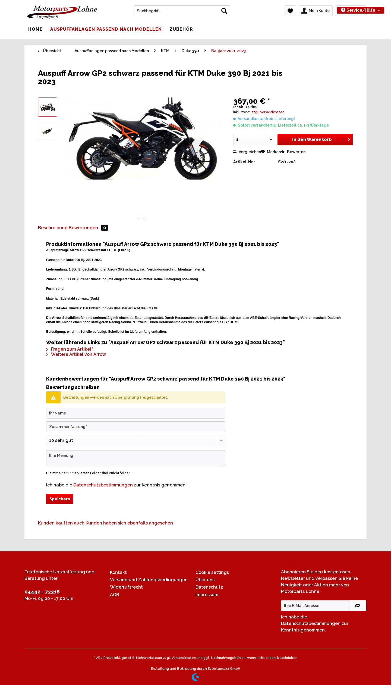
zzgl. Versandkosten (267, 112)
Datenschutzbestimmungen (103, 485)
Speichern (59, 499)
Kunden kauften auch (61, 523)
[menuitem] (182, 13)
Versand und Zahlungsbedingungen (149, 579)
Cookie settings (212, 572)
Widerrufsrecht (126, 587)
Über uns (205, 579)
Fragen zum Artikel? (69, 349)
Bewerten (293, 152)
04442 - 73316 (42, 592)
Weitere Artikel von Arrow (76, 354)
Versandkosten (184, 658)
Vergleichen (247, 152)
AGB (114, 594)
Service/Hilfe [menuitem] (358, 10)
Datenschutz (209, 587)
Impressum (206, 594)
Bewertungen (88, 227)
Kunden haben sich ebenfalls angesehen (129, 523)
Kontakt (118, 572)
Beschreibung (53, 227)
